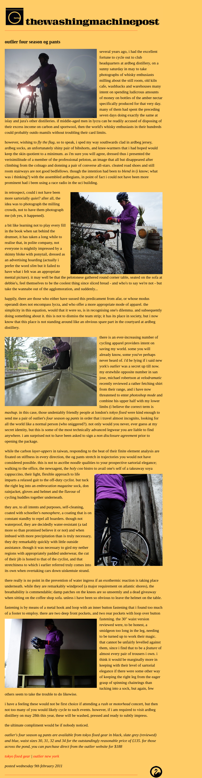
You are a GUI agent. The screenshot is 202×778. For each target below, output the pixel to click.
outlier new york (46, 756)
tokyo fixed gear (17, 756)
